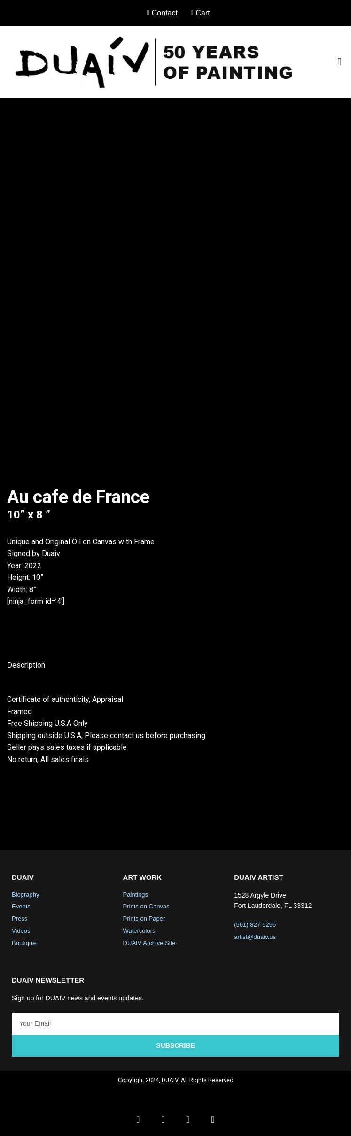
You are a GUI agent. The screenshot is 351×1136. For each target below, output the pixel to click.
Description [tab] (26, 665)
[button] (339, 61)
